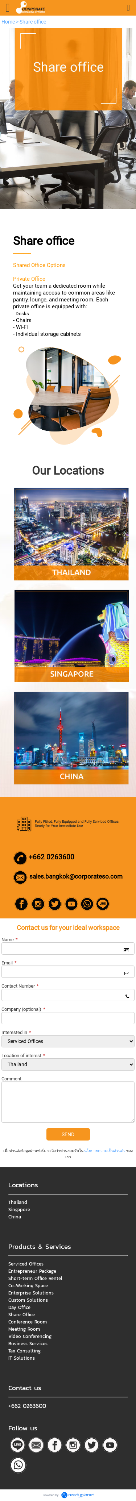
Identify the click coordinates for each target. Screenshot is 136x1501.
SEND (68, 1134)
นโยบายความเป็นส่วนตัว (104, 1150)
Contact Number (20, 986)
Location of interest (23, 1055)
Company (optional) (23, 1009)
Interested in (16, 1032)
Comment (11, 1078)
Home (8, 22)
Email (9, 963)
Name (9, 939)
